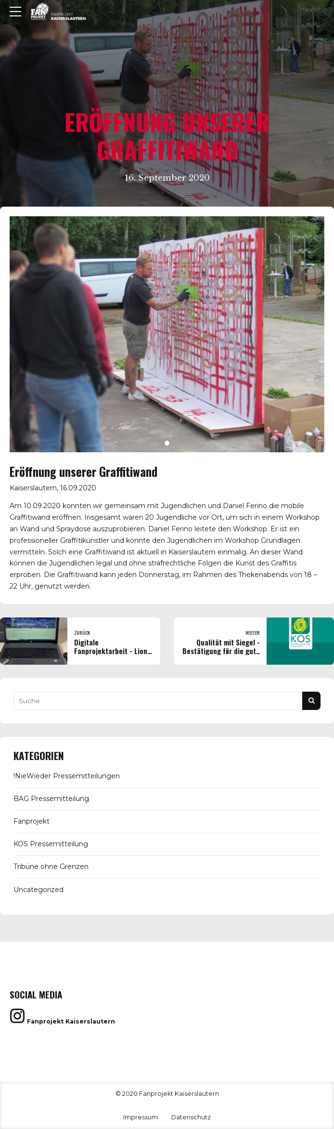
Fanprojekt (31, 821)
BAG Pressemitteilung (51, 798)
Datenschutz (191, 1117)
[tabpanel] (167, 334)
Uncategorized (38, 889)
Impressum (140, 1117)
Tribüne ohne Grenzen (51, 866)
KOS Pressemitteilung (50, 844)
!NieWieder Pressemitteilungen (66, 776)
